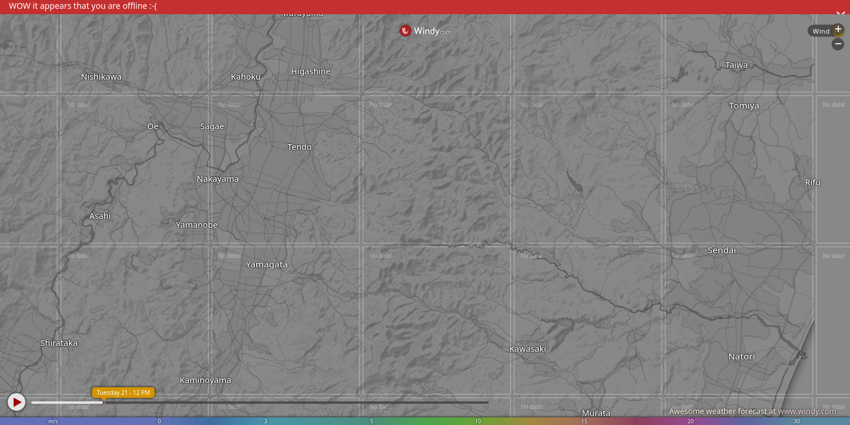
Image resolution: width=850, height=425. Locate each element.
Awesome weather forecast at (752, 411)
